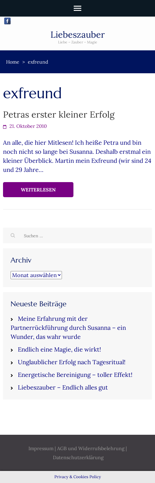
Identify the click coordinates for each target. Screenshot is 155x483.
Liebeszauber (77, 34)
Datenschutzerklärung (78, 457)
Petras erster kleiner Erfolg (59, 114)
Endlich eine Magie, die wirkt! (59, 349)
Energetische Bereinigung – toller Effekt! (75, 374)
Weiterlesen (38, 190)
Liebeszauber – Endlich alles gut (63, 387)
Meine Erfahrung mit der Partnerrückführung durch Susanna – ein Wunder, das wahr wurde (68, 327)
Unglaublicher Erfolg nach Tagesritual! (71, 362)
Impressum (40, 448)
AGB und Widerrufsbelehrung (90, 448)
